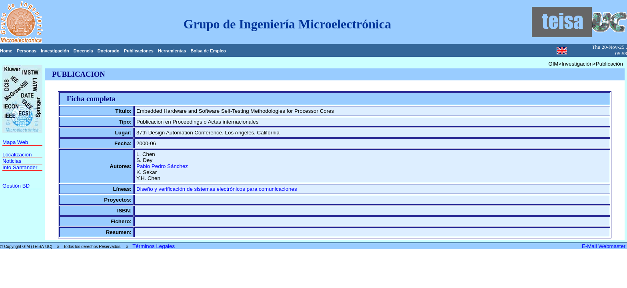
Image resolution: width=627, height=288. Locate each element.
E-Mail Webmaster (604, 246)
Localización (17, 155)
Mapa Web (15, 142)
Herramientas (172, 50)
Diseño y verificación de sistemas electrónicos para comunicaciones (216, 189)
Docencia (83, 50)
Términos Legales (153, 246)
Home (6, 50)
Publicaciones (139, 50)
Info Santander (19, 167)
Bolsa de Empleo (208, 50)
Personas (27, 50)
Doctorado (109, 50)
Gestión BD (16, 186)
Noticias (11, 161)
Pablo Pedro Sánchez (162, 166)
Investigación (55, 50)
